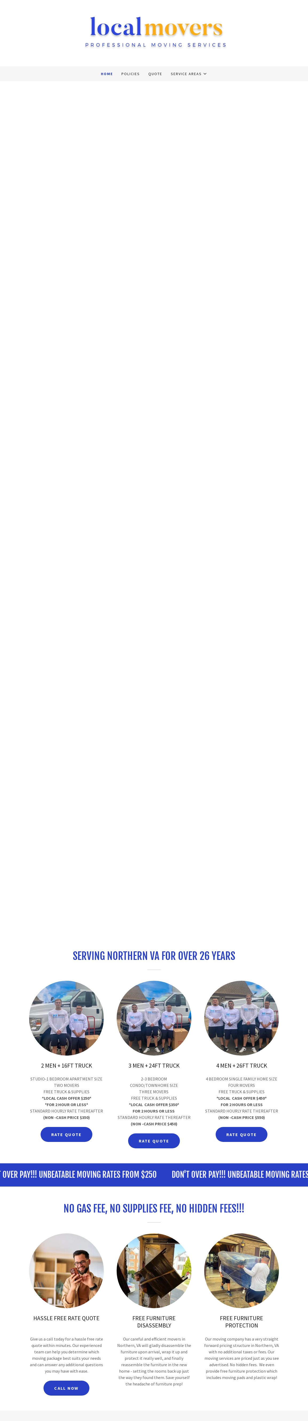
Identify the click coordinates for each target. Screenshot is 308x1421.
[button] (189, 74)
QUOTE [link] (155, 73)
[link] (154, 32)
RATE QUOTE (66, 1134)
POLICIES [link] (130, 73)
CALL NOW (66, 1388)
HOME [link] (107, 73)
